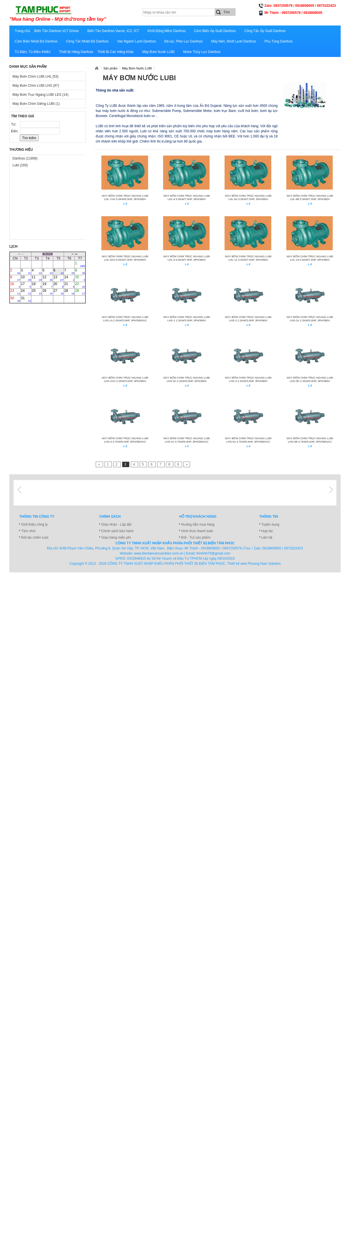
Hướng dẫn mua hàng (197, 524)
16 (15, 285)
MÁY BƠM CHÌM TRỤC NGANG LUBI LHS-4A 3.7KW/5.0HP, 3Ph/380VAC (186, 440)
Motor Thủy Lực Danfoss (202, 52)
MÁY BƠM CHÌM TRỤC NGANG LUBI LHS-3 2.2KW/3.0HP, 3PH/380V (248, 379)
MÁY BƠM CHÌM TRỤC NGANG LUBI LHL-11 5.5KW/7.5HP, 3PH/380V (248, 258)
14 (69, 278)
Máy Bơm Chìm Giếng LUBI (36, 104)
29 (80, 292)
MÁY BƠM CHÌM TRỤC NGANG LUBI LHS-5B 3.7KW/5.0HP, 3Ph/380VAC (310, 440)
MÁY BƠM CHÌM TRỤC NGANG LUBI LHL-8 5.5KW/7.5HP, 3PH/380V (186, 197)
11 (37, 278)
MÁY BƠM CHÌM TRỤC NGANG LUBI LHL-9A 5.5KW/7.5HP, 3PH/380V (248, 197)
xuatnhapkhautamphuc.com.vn (79, 13)
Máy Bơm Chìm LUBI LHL (35, 76)
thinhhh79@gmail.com (214, 553)
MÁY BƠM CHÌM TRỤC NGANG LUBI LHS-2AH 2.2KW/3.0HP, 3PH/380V (125, 379)
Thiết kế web (237, 564)
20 (58, 285)
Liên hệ (267, 538)
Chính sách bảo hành (117, 531)
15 (80, 278)
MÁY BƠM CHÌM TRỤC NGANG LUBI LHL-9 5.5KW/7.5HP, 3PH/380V (186, 258)
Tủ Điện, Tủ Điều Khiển (32, 52)
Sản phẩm (110, 68)
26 (47, 292)
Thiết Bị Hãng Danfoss (76, 52)
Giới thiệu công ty (34, 524)
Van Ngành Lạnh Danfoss (136, 41)
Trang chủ (22, 31)
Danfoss (25, 158)
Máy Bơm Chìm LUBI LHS (35, 86)
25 (37, 292)
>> (76, 254)
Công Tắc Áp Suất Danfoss (265, 31)
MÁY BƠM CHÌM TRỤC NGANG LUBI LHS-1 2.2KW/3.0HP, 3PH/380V (186, 318)
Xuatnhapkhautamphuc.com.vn (96, 68)
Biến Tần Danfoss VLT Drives (56, 31)
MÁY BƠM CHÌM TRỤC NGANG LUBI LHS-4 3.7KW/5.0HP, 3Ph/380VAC (125, 440)
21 (69, 285)
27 (58, 292)
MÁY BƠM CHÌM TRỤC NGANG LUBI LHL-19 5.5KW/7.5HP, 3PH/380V (310, 258)
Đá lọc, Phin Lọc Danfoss (183, 41)
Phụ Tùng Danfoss (278, 41)
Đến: (15, 131)
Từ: (14, 124)
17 (26, 285)
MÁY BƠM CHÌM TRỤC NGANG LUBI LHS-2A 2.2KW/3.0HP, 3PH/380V (310, 318)
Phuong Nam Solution (264, 564)
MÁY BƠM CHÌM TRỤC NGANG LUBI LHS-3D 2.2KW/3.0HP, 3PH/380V (310, 379)
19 (47, 285)
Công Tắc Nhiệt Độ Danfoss (87, 41)
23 (15, 292)
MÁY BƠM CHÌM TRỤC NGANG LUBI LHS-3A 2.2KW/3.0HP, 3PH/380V (186, 379)
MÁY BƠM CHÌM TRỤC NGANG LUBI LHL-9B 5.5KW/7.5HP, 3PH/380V (310, 197)
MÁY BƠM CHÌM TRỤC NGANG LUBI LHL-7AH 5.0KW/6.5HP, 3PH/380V (125, 197)
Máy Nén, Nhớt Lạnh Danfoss (233, 41)
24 (26, 292)
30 (15, 299)
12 (47, 278)
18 (37, 285)
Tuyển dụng (270, 524)
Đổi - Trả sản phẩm (195, 538)
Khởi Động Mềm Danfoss (166, 31)
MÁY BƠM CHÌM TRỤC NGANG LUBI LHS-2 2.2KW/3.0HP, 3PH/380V (248, 318)
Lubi (20, 165)
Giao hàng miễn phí (116, 538)
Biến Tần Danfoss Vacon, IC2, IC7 (113, 31)
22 (80, 285)
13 (58, 278)
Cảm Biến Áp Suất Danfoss (215, 31)
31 (26, 299)
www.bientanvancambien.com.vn (158, 553)
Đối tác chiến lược (35, 538)
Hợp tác (267, 531)
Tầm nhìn (28, 531)
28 (69, 292)
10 (26, 278)
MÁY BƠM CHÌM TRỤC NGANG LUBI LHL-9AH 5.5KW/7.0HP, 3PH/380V (125, 258)
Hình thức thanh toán (197, 531)
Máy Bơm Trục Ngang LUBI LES (40, 95)
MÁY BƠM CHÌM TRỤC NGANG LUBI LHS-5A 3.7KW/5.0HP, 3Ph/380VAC (248, 440)
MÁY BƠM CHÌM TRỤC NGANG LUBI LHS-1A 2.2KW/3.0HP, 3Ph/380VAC (125, 318)
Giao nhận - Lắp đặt (116, 524)
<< (19, 254)
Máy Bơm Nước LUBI (158, 52)
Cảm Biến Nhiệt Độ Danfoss (36, 41)
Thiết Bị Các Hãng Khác (115, 52)
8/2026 (47, 254)
